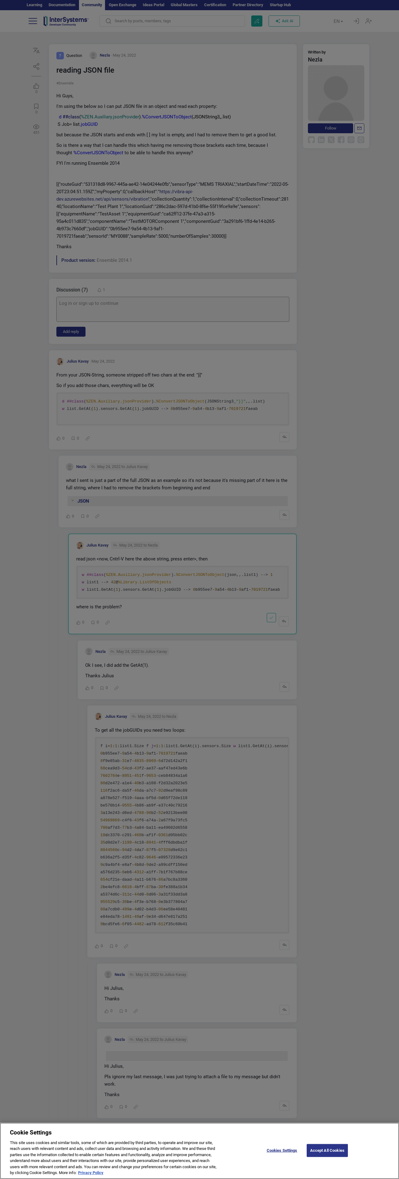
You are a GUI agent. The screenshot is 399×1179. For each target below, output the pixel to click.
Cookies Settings (282, 1156)
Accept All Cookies (327, 1156)
